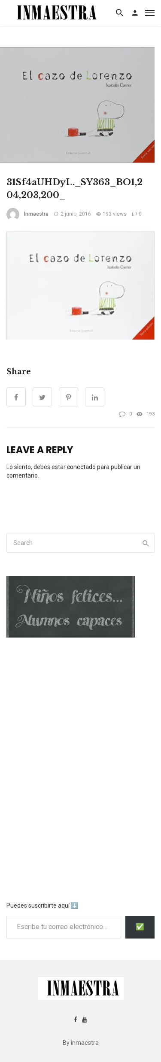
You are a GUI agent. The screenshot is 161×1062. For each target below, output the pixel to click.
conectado (81, 466)
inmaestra (36, 214)
